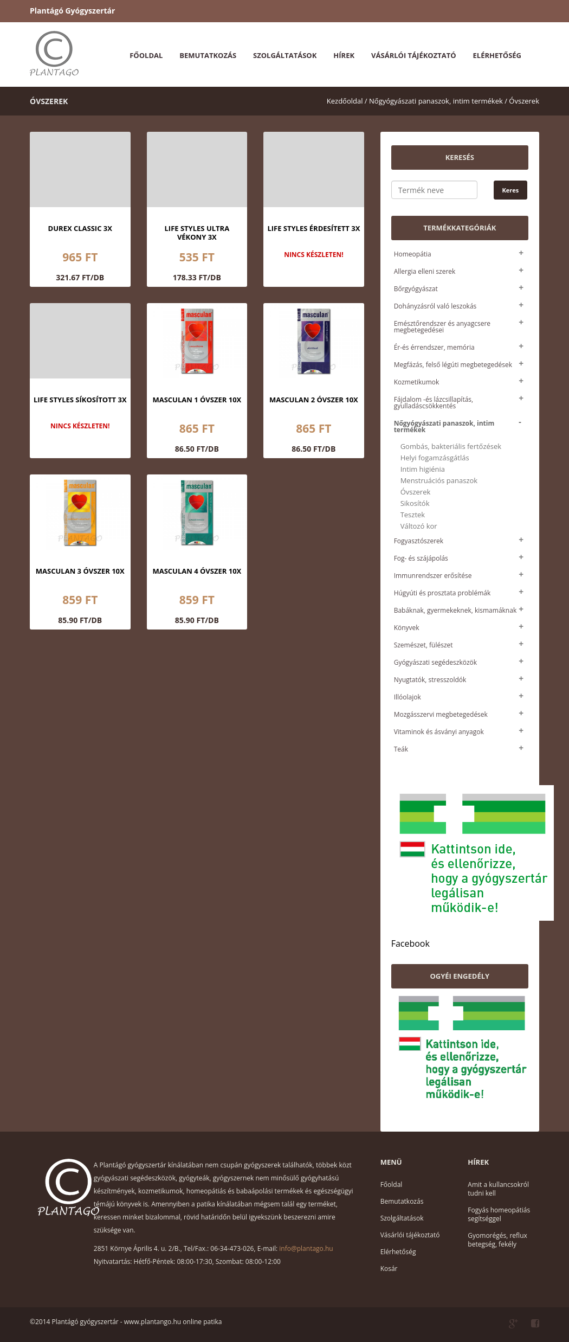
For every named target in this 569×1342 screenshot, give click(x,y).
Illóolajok (407, 697)
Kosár (389, 1268)
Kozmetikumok (416, 382)
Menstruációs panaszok (439, 480)
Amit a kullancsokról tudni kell (498, 1189)
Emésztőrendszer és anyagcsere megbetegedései (442, 327)
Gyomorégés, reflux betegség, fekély (497, 1240)
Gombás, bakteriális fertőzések (450, 446)
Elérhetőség (497, 55)
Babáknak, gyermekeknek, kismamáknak (455, 610)
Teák (401, 749)
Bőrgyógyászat (416, 288)
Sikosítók (415, 503)
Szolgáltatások (284, 55)
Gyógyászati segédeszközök (435, 662)
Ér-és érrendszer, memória (434, 347)
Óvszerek (524, 101)
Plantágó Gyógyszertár (72, 10)
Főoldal (146, 55)
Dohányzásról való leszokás (435, 306)
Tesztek (412, 514)
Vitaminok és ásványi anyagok (439, 731)
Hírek (343, 55)
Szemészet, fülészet (423, 645)
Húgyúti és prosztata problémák (442, 593)
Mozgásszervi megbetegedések (441, 714)
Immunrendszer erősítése (433, 575)
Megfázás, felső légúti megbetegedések (453, 364)
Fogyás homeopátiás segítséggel (499, 1214)
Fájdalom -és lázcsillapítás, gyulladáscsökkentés (434, 402)
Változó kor (418, 526)
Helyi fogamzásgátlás (434, 457)
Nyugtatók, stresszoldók (430, 679)
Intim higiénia (422, 469)
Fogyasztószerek (418, 540)
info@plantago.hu (306, 1248)
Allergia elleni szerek (425, 271)
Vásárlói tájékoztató (413, 55)
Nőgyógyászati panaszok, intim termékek (444, 426)
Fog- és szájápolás (421, 558)
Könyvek (406, 627)
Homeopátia (412, 254)
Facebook (410, 943)
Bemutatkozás (207, 55)
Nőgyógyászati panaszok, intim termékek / (438, 101)
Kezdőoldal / (347, 101)
